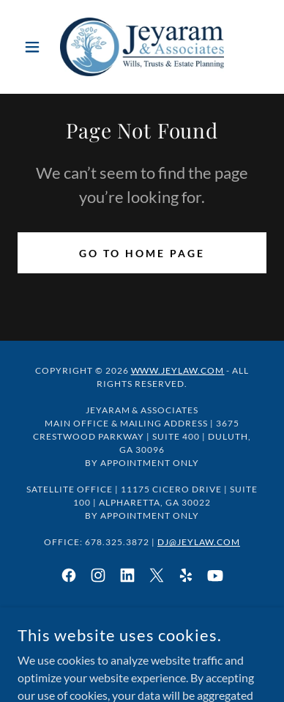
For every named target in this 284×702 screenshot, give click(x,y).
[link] (141, 47)
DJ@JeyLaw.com (198, 541)
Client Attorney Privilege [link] (142, 629)
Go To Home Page (142, 253)
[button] (36, 47)
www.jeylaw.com (178, 370)
